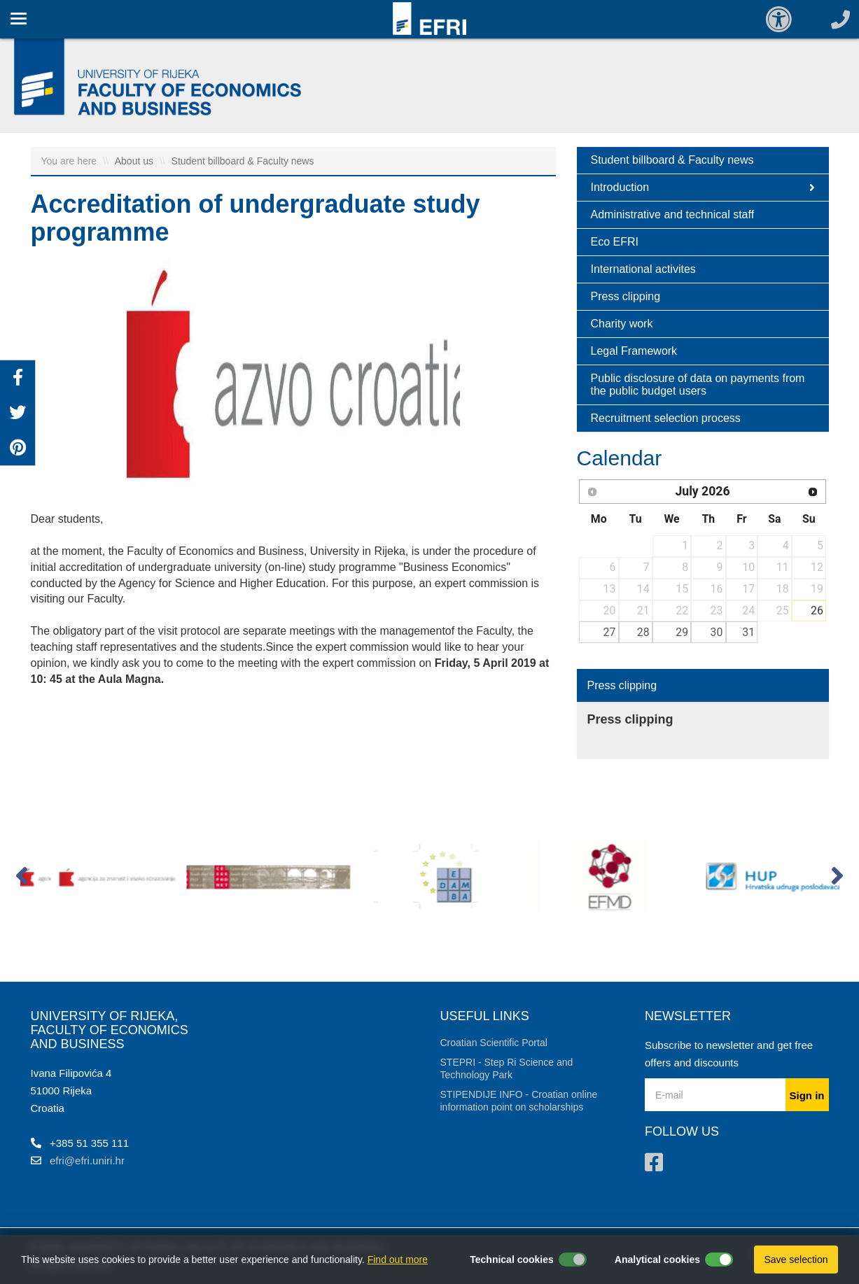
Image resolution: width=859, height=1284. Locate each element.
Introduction (703, 187)
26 (817, 610)
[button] (22, 878)
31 (748, 632)
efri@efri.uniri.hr (87, 1160)
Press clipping (626, 296)
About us (135, 161)
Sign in (807, 1095)
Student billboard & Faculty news (243, 161)
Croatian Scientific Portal (493, 1042)
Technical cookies (512, 1259)
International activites (643, 269)
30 (717, 632)
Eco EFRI (614, 242)
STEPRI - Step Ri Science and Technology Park (506, 1068)
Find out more (398, 1259)
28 (643, 632)
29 (682, 632)
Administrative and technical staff (673, 214)
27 (609, 632)
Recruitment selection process (666, 418)
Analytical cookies (657, 1259)
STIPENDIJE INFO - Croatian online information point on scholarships (519, 1101)
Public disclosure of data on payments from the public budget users (698, 384)
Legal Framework (634, 351)
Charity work (622, 324)
